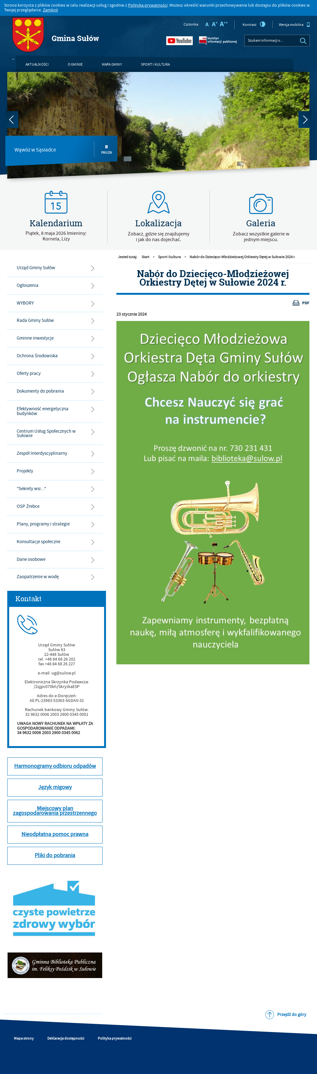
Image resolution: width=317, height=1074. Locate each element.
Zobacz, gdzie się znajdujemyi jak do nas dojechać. (158, 237)
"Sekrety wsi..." (31, 489)
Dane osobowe (31, 559)
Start (145, 257)
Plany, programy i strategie (43, 524)
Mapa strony (24, 1038)
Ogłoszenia (27, 285)
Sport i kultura (155, 64)
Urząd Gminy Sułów (36, 268)
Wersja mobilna (294, 24)
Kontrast (254, 24)
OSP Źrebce (28, 506)
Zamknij (50, 10)
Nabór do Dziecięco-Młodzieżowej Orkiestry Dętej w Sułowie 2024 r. (242, 257)
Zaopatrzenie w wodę (38, 577)
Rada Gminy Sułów (35, 320)
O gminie (75, 64)
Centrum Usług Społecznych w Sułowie (46, 433)
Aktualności (37, 64)
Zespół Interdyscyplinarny (42, 453)
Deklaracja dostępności (65, 1038)
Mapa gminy (112, 64)
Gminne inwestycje (35, 338)
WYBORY (25, 303)
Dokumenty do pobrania (40, 391)
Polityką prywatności (147, 5)
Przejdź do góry (291, 1015)
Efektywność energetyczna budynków (42, 411)
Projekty (25, 471)
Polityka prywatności (115, 1038)
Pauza (106, 150)
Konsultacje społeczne (38, 542)
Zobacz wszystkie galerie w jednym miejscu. (261, 237)
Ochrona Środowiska (37, 356)
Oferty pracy (29, 374)
